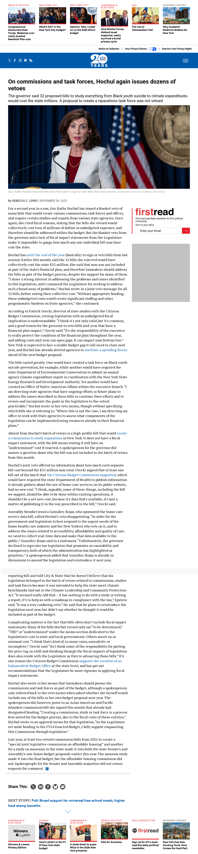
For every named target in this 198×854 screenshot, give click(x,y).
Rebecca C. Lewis (25, 201)
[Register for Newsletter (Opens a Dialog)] (186, 231)
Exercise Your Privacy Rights (177, 48)
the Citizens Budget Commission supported (81, 474)
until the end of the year (45, 254)
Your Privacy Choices (140, 49)
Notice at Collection (109, 48)
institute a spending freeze (106, 349)
